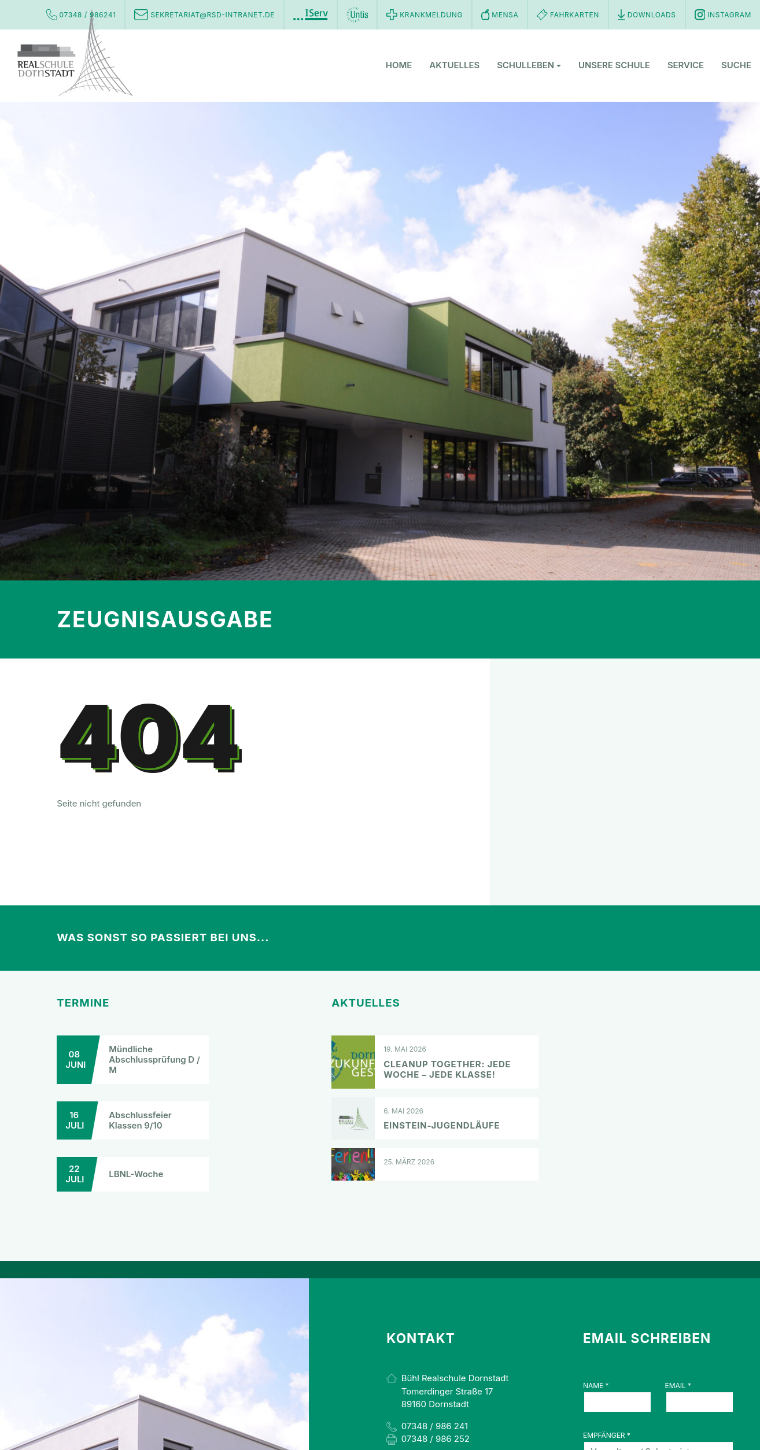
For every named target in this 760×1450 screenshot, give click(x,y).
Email (678, 1385)
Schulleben (529, 66)
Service (686, 66)
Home (398, 66)
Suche (736, 66)
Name (596, 1385)
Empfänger (606, 1435)
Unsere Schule (614, 66)
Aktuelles (454, 66)
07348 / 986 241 (434, 1426)
